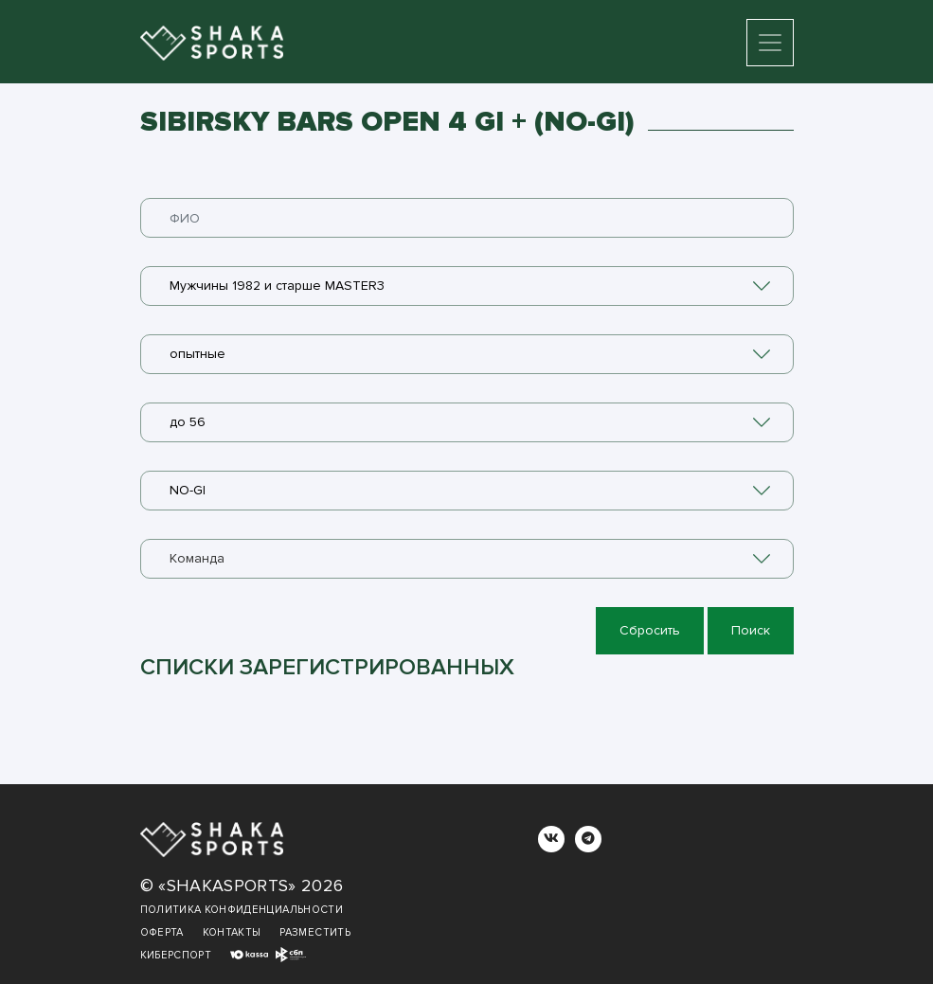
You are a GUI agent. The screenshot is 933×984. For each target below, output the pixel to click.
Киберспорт (176, 955)
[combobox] (467, 286)
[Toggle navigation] (770, 42)
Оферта (162, 932)
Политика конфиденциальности (241, 909)
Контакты (232, 932)
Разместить (314, 932)
